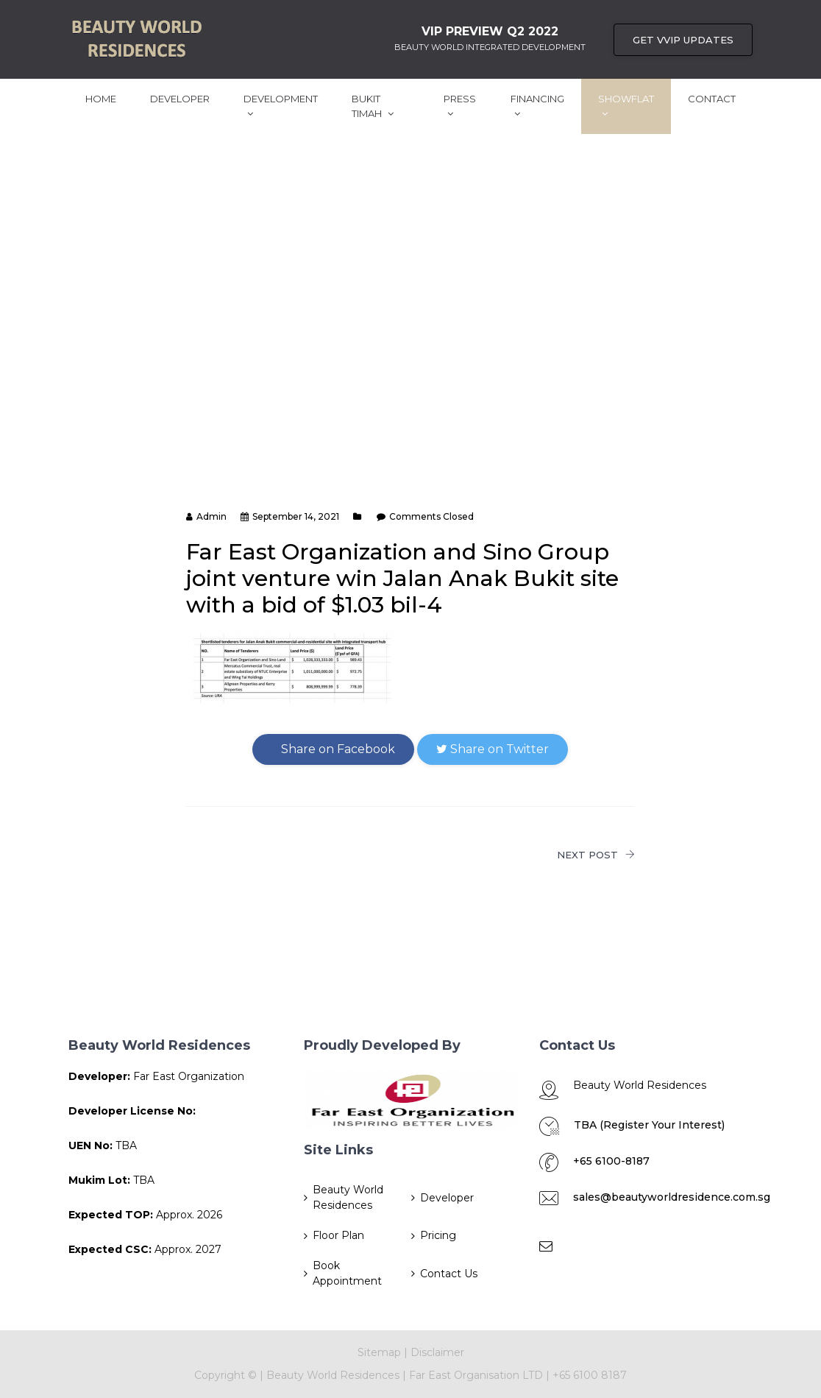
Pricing (438, 1235)
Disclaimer (437, 1352)
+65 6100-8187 (611, 1161)
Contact (712, 99)
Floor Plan (338, 1235)
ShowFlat (626, 106)
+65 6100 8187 (589, 1375)
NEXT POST (596, 855)
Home (100, 99)
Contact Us (448, 1273)
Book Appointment (347, 1273)
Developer (180, 99)
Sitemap (379, 1352)
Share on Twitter (492, 749)
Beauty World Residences (348, 1197)
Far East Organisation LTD (477, 1375)
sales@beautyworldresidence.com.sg (671, 1197)
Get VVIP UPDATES (683, 40)
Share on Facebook (333, 749)
